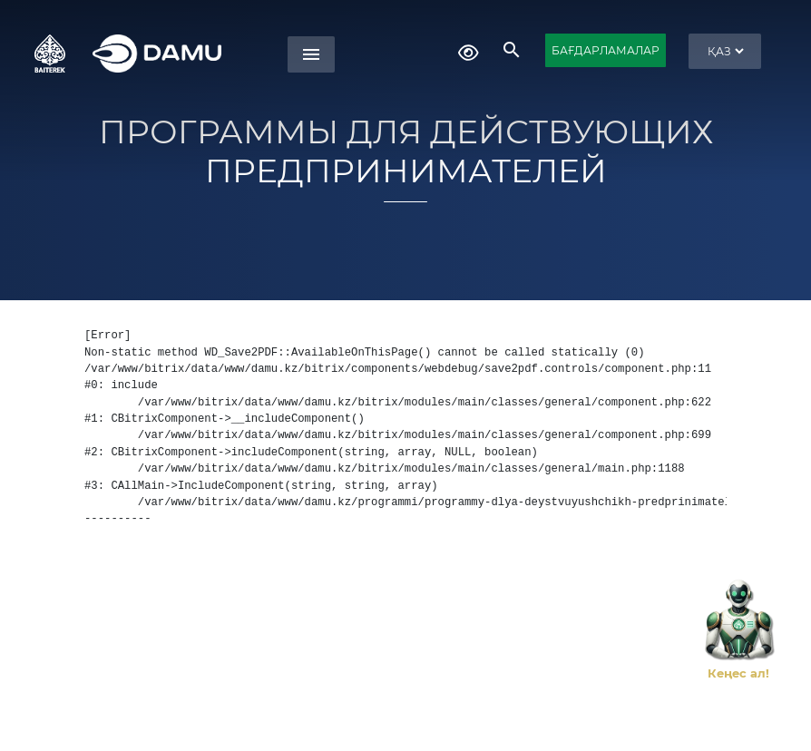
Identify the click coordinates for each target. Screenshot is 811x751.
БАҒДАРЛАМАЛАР (606, 50)
